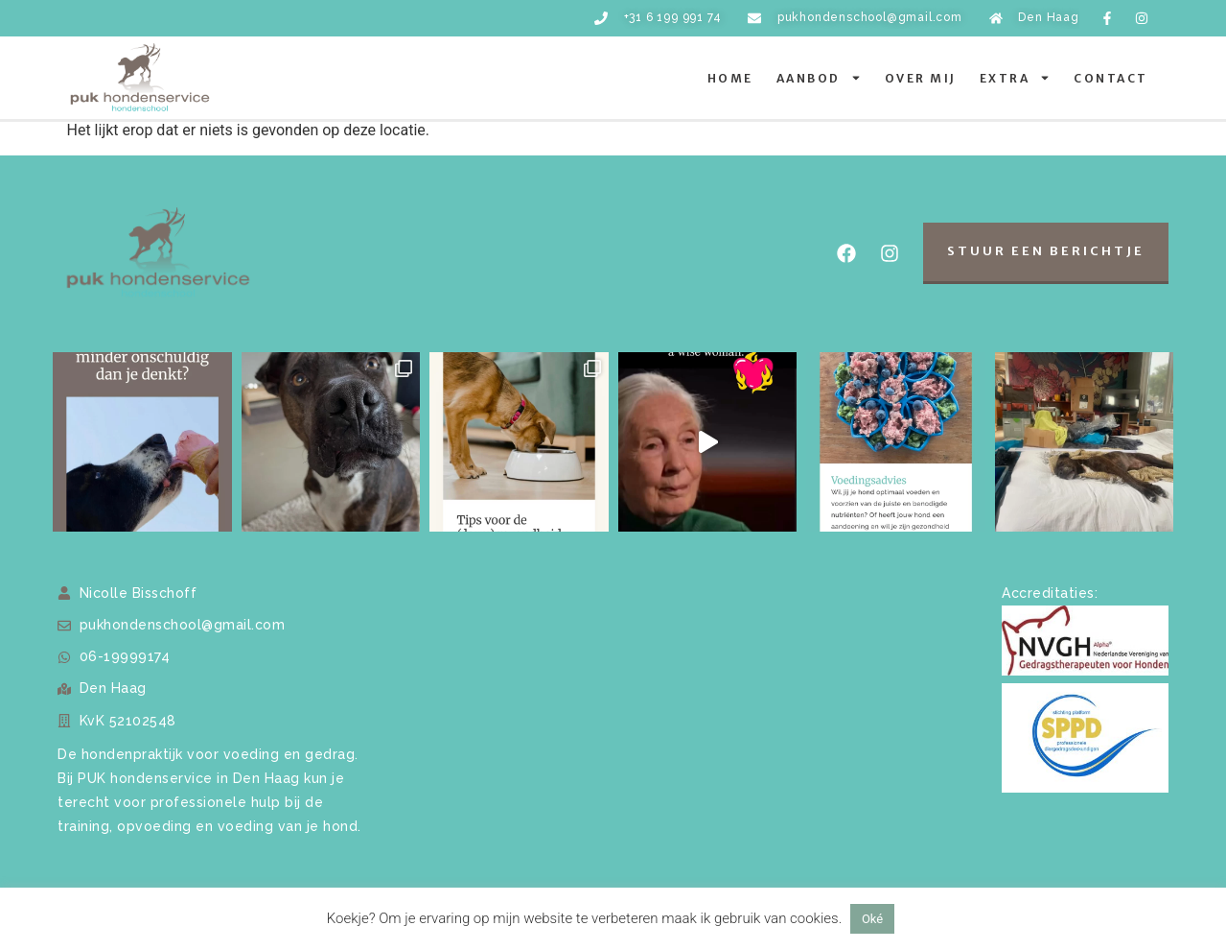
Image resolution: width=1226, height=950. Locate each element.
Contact (1111, 78)
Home (730, 78)
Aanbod (819, 78)
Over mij (921, 78)
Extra (1016, 78)
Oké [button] (872, 919)
